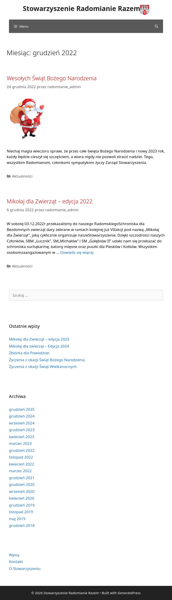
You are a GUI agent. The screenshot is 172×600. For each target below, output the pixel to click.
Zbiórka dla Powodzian (29, 352)
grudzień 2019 (21, 505)
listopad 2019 (21, 511)
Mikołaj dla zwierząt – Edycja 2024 (39, 346)
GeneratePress (129, 593)
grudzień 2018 (21, 525)
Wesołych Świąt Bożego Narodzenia (52, 78)
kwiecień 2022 (21, 464)
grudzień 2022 (21, 450)
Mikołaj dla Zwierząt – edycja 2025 (39, 339)
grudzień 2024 (21, 416)
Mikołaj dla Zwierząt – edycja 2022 (49, 201)
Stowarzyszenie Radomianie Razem (81, 8)
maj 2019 (17, 518)
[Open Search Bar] (156, 26)
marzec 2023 (20, 443)
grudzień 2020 (21, 484)
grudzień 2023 (21, 429)
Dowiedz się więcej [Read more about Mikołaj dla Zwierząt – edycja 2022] (77, 252)
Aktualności (22, 176)
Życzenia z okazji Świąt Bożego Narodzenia (47, 359)
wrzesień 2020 (21, 491)
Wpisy (14, 554)
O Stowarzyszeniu (25, 568)
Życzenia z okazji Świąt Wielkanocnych (43, 366)
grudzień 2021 (21, 477)
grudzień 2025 (21, 409)
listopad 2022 (21, 457)
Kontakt (16, 561)
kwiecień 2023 (21, 436)
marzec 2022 (20, 470)
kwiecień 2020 (21, 498)
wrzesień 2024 (21, 423)
